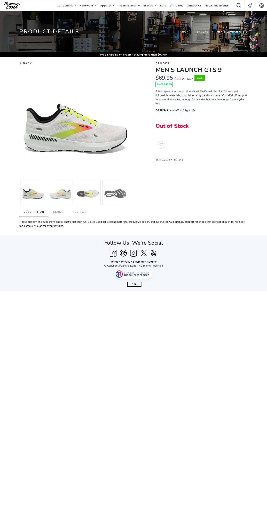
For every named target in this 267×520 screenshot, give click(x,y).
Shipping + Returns (145, 262)
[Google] (123, 253)
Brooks (203, 31)
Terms (114, 262)
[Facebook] (113, 253)
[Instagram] (133, 253)
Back (25, 63)
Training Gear (127, 5)
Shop (184, 31)
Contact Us (194, 5)
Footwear (86, 5)
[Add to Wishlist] (161, 145)
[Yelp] (154, 253)
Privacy (125, 262)
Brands (148, 5)
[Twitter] (144, 253)
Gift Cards (176, 5)
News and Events (217, 5)
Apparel (106, 5)
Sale (163, 5)
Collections (65, 5)
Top (134, 284)
